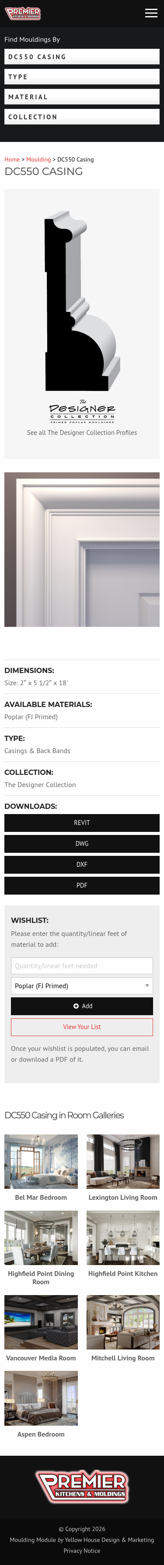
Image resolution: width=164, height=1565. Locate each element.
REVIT (82, 822)
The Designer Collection (40, 784)
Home (12, 159)
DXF (82, 864)
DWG (82, 843)
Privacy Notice (82, 1551)
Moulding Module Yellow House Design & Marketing (82, 1540)
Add (82, 1006)
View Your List (82, 1027)
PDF (82, 885)
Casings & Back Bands (37, 750)
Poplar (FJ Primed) (31, 716)
